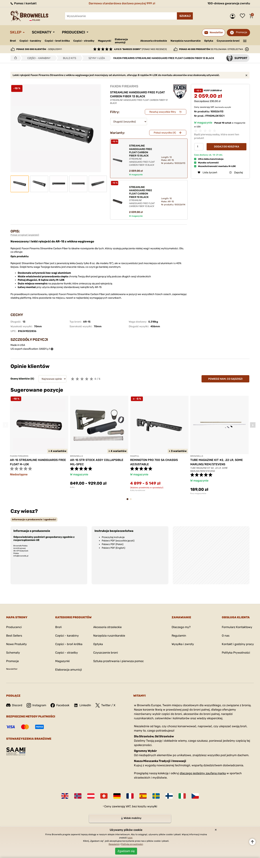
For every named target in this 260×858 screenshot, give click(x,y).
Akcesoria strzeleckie (153, 40)
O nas (225, 635)
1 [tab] (128, 501)
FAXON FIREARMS (124, 86)
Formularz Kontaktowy (237, 627)
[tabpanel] (39, 442)
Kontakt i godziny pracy (238, 644)
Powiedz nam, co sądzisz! (225, 378)
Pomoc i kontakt (23, 3)
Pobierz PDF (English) (113, 547)
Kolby (72, 487)
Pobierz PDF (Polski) (112, 544)
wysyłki (228, 107)
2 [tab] (132, 501)
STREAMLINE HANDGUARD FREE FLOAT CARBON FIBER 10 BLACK (142, 197)
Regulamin (179, 635)
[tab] (34, 519)
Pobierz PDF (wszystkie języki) (118, 540)
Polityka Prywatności (236, 652)
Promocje (241, 32)
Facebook (60, 705)
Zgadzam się (126, 851)
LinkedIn (82, 705)
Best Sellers (14, 635)
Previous (5, 425)
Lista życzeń (243, 16)
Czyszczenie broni (228, 40)
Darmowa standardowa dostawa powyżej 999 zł (122, 3)
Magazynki (104, 40)
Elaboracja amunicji (121, 41)
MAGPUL (134, 456)
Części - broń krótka (57, 40)
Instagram (36, 705)
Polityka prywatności (132, 844)
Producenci (73, 32)
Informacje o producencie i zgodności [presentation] (34, 519)
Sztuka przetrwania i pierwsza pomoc (118, 661)
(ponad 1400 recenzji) (140, 49)
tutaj (129, 837)
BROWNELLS (76, 456)
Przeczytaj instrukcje (113, 537)
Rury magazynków (198, 493)
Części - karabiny (30, 40)
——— (245, 40)
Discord (14, 705)
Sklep (15, 32)
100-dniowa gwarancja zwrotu (228, 3)
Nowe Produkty (16, 644)
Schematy (41, 32)
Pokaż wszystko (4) (165, 132)
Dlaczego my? (181, 627)
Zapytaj (236, 172)
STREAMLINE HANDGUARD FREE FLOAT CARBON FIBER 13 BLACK (142, 155)
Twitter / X (105, 705)
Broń (13, 40)
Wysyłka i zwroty (183, 644)
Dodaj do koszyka (226, 146)
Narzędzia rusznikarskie (186, 40)
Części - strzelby (83, 40)
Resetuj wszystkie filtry (162, 111)
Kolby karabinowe (137, 490)
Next (252, 425)
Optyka (208, 40)
